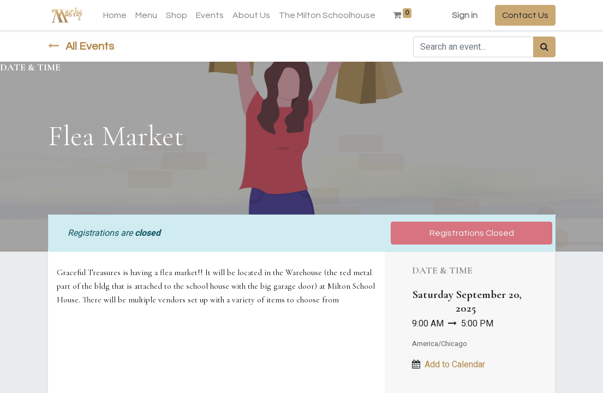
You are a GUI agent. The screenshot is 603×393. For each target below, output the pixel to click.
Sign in (464, 15)
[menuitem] (115, 15)
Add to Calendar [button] (455, 364)
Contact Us (525, 15)
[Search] (544, 47)
